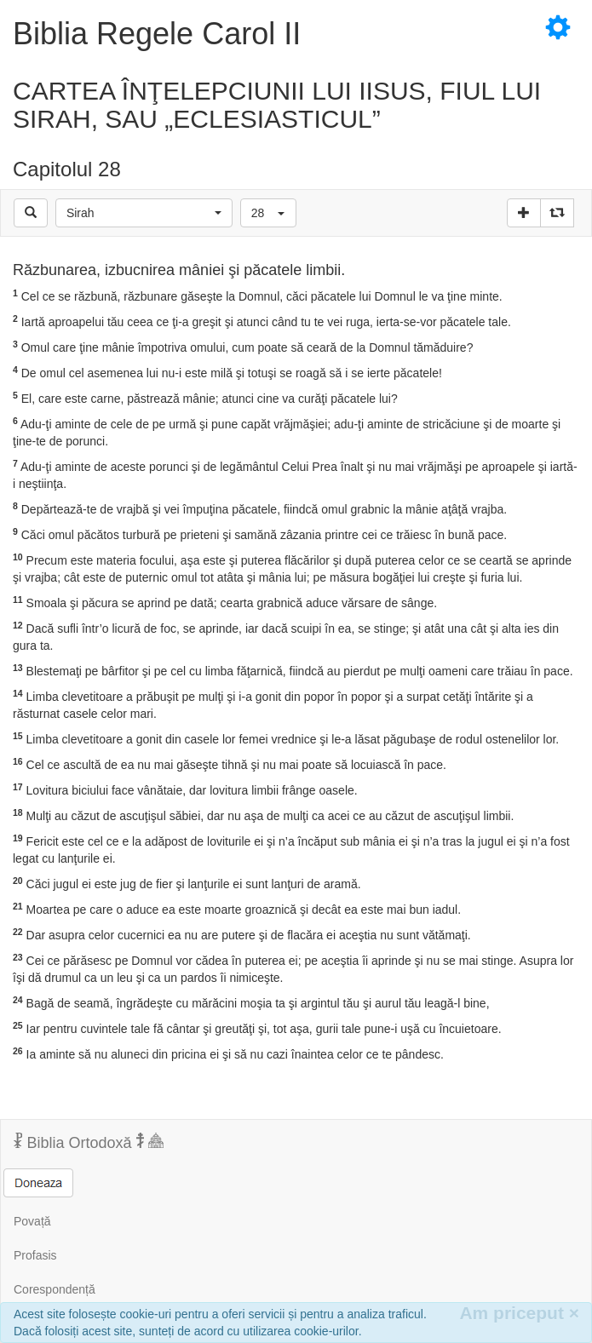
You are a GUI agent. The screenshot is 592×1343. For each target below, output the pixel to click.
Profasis (35, 1255)
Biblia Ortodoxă (89, 1142)
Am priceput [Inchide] (519, 1313)
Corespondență (54, 1289)
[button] (144, 212)
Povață (32, 1221)
